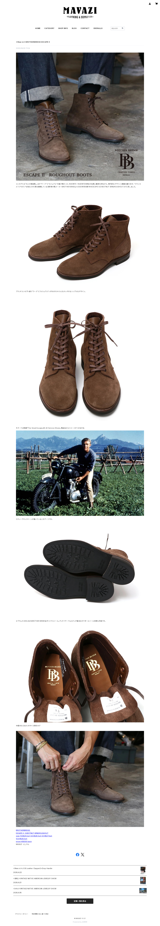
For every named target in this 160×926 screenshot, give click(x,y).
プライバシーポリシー (21, 914)
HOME (37, 28)
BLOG (74, 28)
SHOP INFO (63, 28)
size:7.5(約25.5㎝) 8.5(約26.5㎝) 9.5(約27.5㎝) (34, 836)
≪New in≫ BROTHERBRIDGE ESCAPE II (33, 42)
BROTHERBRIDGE (23, 830)
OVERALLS (98, 28)
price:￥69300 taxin (24, 841)
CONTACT (85, 28)
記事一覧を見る (80, 901)
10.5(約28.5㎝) (21, 839)
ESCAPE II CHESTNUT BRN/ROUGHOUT (32, 833)
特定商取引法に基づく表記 (40, 914)
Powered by (80, 922)
